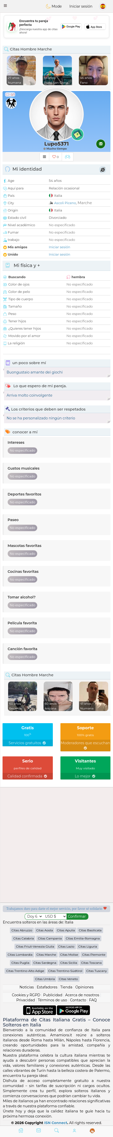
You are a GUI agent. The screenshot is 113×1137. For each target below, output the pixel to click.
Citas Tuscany (96, 971)
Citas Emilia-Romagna (83, 938)
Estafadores (47, 987)
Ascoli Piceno (65, 203)
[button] (5, 5)
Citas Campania (50, 938)
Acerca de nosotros (82, 995)
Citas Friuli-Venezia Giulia (35, 946)
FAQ (93, 1000)
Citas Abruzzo (21, 930)
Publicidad (52, 995)
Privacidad (25, 1000)
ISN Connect (55, 1123)
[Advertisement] (56, 26)
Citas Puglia (20, 963)
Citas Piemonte (93, 954)
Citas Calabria (23, 938)
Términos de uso (52, 1000)
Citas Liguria (87, 946)
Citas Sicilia (68, 963)
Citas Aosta (44, 930)
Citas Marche (46, 954)
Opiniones (84, 987)
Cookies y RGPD (26, 995)
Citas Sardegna (44, 963)
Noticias (27, 987)
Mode (54, 6)
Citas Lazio (66, 946)
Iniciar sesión (80, 6)
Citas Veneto (68, 979)
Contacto (78, 1000)
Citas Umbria (45, 979)
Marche (84, 202)
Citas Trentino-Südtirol (65, 971)
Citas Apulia (66, 930)
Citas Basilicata (90, 930)
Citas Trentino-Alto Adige (25, 971)
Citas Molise (69, 954)
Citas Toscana (91, 963)
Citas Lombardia (20, 954)
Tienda (66, 987)
